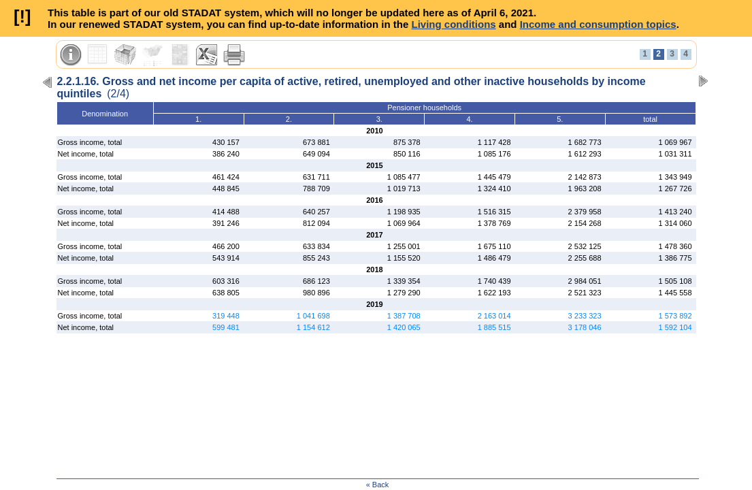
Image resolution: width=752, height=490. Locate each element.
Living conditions (453, 24)
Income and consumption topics (598, 24)
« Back (377, 484)
